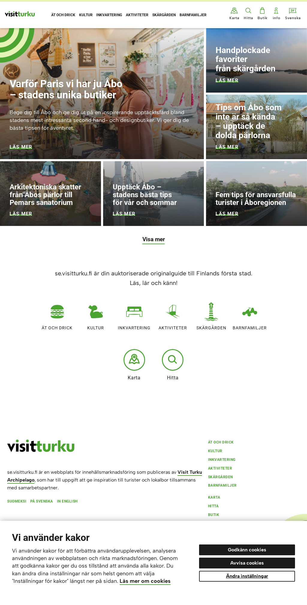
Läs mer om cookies (145, 581)
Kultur (96, 315)
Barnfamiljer (250, 315)
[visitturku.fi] (40, 450)
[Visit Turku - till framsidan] (20, 13)
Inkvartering (134, 315)
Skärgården (211, 315)
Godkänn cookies (247, 550)
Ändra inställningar (247, 576)
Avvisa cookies (247, 563)
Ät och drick (57, 315)
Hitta (172, 364)
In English (67, 501)
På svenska (41, 501)
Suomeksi (16, 501)
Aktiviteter (173, 315)
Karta (134, 364)
